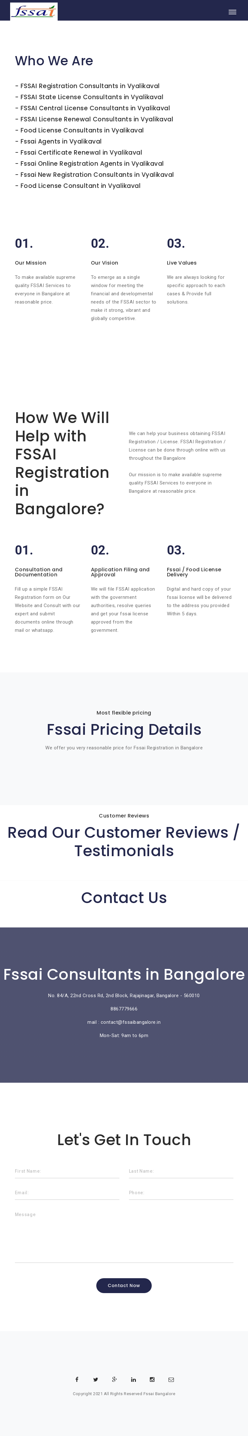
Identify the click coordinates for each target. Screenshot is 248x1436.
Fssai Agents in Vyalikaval (61, 141)
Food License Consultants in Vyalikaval (82, 130)
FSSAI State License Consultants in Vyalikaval (92, 97)
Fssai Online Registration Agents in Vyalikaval (92, 163)
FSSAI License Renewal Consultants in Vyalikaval (97, 119)
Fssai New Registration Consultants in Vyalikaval (97, 174)
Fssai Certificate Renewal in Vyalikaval (82, 152)
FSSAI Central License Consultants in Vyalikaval (95, 108)
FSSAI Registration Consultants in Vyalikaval (90, 86)
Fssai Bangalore (159, 1393)
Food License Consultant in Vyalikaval (81, 186)
